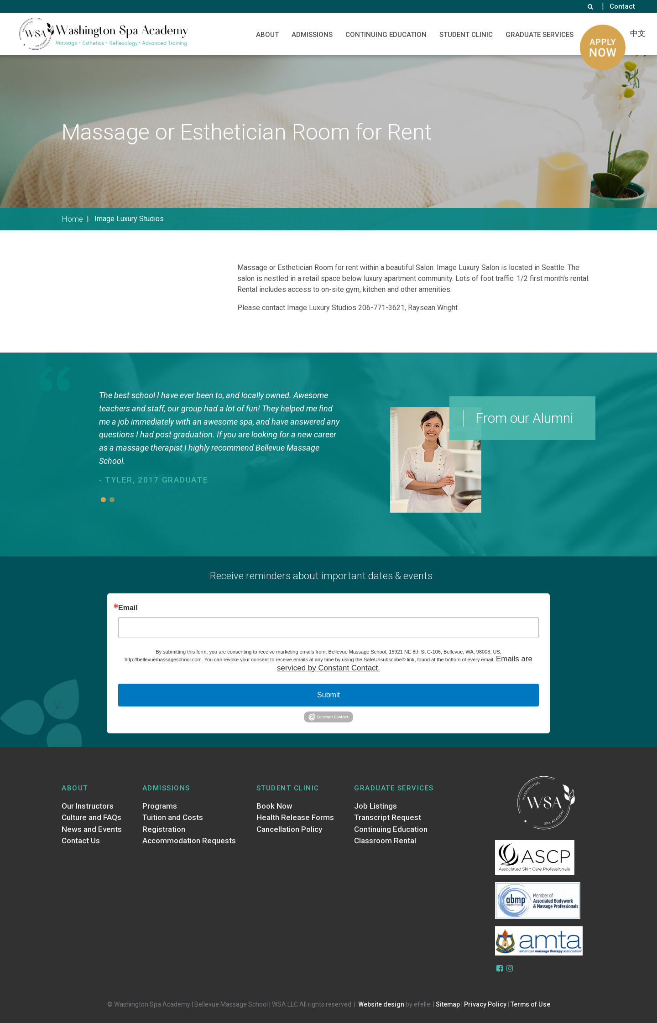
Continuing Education (386, 35)
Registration (163, 829)
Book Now (274, 805)
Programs (159, 805)
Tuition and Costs (172, 817)
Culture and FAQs (91, 817)
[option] (221, 438)
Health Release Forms (295, 817)
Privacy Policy (485, 1004)
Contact (622, 6)
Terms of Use (530, 1004)
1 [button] (103, 499)
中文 (638, 33)
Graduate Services (540, 35)
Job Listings (375, 805)
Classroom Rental (385, 841)
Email (128, 608)
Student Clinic (466, 35)
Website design (381, 1004)
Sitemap (447, 1004)
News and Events (92, 829)
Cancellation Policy (289, 829)
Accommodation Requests (189, 841)
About (267, 35)
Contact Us (81, 841)
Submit (328, 695)
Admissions (312, 35)
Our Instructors (88, 805)
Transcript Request (388, 817)
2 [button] (112, 499)
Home (72, 218)
